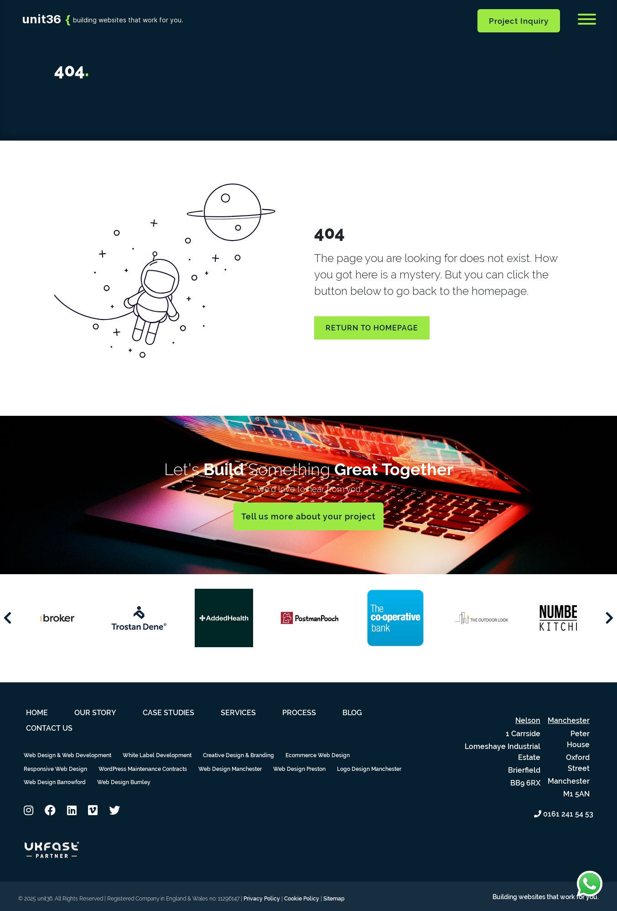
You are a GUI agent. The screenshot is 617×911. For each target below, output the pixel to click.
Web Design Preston (299, 769)
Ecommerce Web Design (317, 755)
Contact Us (49, 728)
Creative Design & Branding (238, 755)
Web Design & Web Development (67, 755)
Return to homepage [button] (372, 328)
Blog (352, 712)
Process (299, 712)
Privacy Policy (262, 898)
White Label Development (157, 755)
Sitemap (334, 898)
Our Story (95, 712)
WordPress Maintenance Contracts (143, 769)
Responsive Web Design (55, 769)
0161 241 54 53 (563, 814)
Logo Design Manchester (369, 769)
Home (37, 712)
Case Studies (168, 712)
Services (238, 712)
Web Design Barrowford (55, 782)
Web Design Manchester (230, 769)
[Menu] (587, 21)
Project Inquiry (519, 21)
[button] (28, 810)
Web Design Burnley (123, 782)
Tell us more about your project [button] (308, 516)
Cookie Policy (301, 898)
